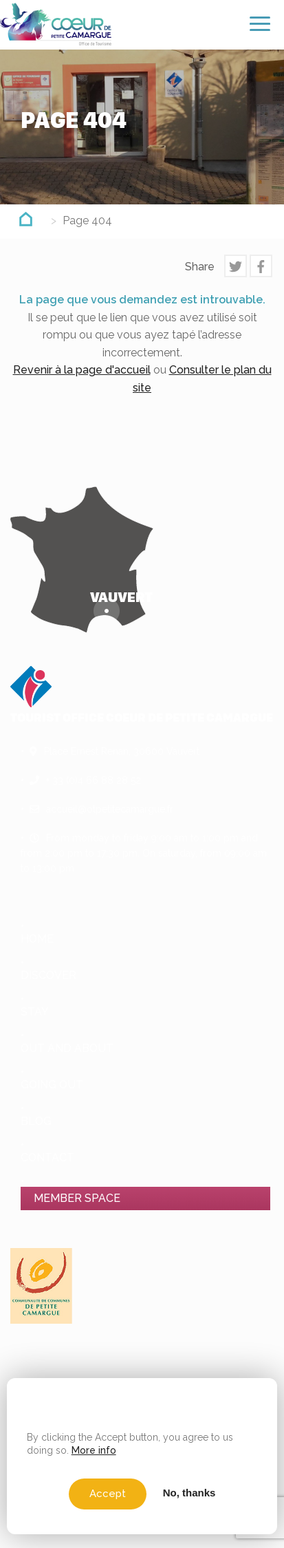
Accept (107, 1493)
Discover (48, 975)
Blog (36, 1121)
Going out (52, 1084)
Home (37, 938)
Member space (77, 1198)
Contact (47, 1157)
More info (94, 1450)
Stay (35, 1011)
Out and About (67, 1048)
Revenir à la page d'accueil (82, 369)
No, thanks (189, 1492)
